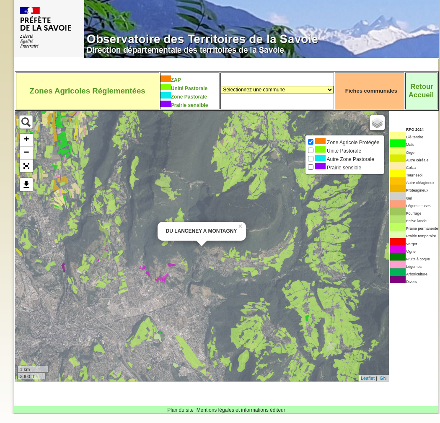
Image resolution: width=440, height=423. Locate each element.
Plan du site (180, 410)
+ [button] (26, 140)
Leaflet (368, 378)
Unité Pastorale (189, 88)
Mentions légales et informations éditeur (241, 410)
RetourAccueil (421, 91)
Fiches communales (371, 91)
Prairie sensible (189, 105)
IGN (382, 378)
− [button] (26, 153)
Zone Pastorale (189, 97)
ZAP (176, 80)
